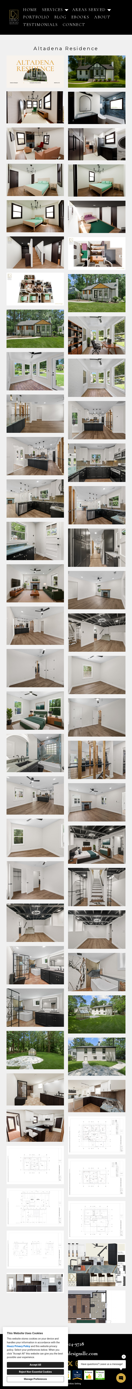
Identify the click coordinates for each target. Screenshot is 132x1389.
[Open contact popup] (121, 1378)
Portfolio (36, 17)
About (102, 17)
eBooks (80, 17)
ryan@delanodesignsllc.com (69, 1353)
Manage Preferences (35, 1379)
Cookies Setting (74, 1383)
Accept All (35, 1364)
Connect (74, 24)
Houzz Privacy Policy (18, 1346)
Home (30, 9)
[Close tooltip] (124, 1357)
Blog (60, 17)
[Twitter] (70, 1363)
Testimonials (40, 24)
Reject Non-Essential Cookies (35, 1371)
